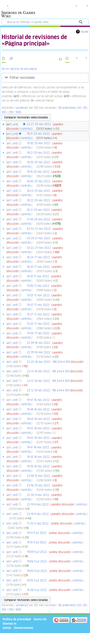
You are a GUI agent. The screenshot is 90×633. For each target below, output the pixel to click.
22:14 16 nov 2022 (38, 371)
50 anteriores (66, 107)
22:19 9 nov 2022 (38, 504)
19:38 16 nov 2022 (38, 457)
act (9, 134)
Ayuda (84, 31)
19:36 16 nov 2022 (38, 466)
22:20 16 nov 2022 (39, 362)
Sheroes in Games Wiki (18, 14)
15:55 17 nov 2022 (38, 286)
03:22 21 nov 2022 (39, 248)
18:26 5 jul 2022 (37, 590)
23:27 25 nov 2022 (39, 124)
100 (4, 112)
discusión (13, 128)
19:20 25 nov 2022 (38, 162)
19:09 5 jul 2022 (37, 552)
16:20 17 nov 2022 (38, 267)
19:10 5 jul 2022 (37, 542)
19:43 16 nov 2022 (38, 419)
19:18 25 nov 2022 (38, 171)
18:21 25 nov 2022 (38, 210)
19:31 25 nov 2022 (38, 134)
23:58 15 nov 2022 (38, 485)
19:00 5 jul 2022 (37, 571)
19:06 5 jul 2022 (37, 561)
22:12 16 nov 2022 (38, 381)
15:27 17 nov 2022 (38, 314)
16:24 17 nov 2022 (38, 257)
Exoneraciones (23, 628)
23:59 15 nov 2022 (38, 476)
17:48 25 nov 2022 (38, 219)
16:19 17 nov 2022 (38, 276)
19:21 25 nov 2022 (38, 152)
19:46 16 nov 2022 (38, 409)
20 (79, 107)
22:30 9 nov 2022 (38, 495)
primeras (21, 107)
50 (85, 107)
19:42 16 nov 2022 (38, 428)
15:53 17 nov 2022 (38, 295)
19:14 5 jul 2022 (37, 533)
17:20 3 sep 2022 (38, 523)
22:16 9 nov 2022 (38, 514)
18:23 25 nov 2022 (38, 191)
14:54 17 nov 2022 (38, 333)
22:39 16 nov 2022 (38, 343)
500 (18, 112)
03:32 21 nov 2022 (39, 229)
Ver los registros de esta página (19, 68)
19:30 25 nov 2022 (38, 143)
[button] (45, 78)
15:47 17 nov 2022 (38, 305)
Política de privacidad (17, 619)
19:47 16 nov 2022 (38, 400)
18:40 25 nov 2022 (38, 181)
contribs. (26, 128)
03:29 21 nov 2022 (39, 238)
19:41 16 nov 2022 (38, 447)
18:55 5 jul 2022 (37, 580)
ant (15, 124)
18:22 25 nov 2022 (38, 200)
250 (10, 112)
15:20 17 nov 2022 (38, 324)
